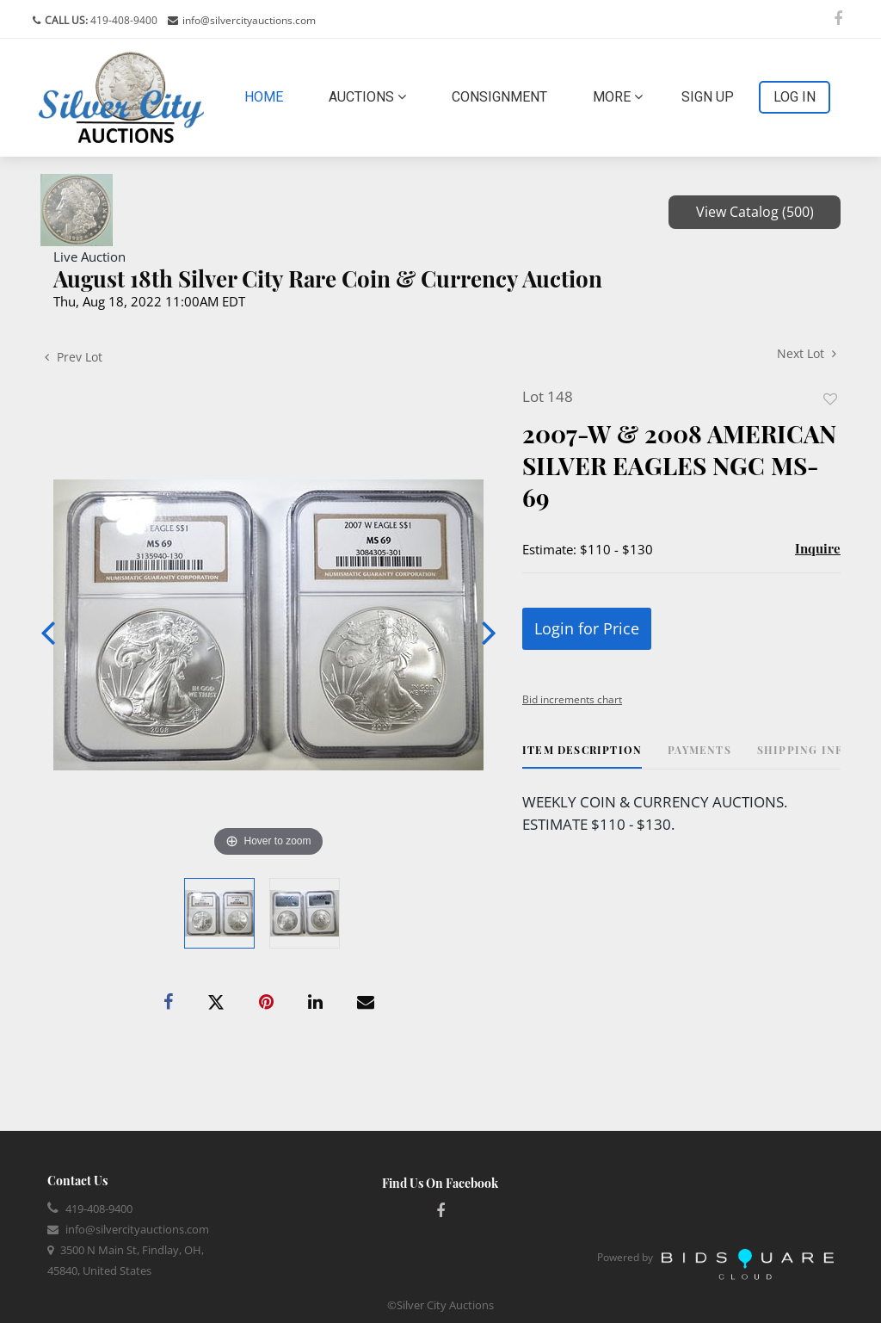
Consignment (499, 97)
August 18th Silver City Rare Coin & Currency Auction (327, 278)
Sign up (707, 97)
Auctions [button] (367, 97)
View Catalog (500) (755, 211)
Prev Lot (73, 357)
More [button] (618, 97)
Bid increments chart (572, 699)
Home (267, 95)
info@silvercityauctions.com (249, 20)
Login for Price (586, 628)
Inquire (818, 548)
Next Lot (806, 353)
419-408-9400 (122, 20)
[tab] (582, 756)
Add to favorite (830, 399)
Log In (794, 97)
